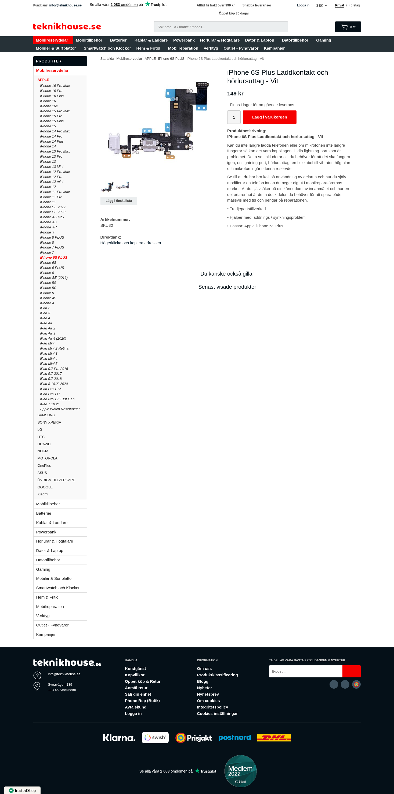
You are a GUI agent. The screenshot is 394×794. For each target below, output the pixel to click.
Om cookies (208, 700)
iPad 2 (45, 308)
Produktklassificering (217, 675)
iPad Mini (47, 343)
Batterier (119, 40)
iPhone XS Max (52, 217)
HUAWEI (62, 444)
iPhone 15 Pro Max (55, 111)
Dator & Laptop (260, 40)
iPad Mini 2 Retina (54, 348)
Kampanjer (274, 48)
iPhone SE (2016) (54, 278)
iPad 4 (45, 318)
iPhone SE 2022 (53, 207)
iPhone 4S (48, 298)
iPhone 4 (47, 303)
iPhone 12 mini (51, 182)
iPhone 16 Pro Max (55, 86)
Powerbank (184, 40)
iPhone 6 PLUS (52, 268)
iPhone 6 (47, 273)
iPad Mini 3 (48, 353)
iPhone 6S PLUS (53, 257)
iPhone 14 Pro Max (55, 131)
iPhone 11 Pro (51, 197)
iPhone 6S (48, 263)
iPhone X (47, 232)
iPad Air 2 (47, 328)
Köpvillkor (134, 675)
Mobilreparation (183, 48)
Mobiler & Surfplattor (57, 48)
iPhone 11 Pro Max (55, 192)
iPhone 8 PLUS (52, 237)
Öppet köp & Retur (143, 681)
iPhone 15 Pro (51, 116)
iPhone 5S (48, 283)
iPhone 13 (48, 161)
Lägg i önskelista (119, 201)
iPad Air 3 (47, 333)
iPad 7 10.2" (49, 404)
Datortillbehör (296, 40)
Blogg (202, 681)
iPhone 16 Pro (51, 91)
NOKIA (62, 451)
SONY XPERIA (62, 422)
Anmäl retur (136, 687)
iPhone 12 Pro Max (55, 172)
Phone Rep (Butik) (142, 700)
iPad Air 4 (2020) (53, 338)
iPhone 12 (48, 187)
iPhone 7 (47, 252)
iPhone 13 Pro (51, 156)
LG (62, 430)
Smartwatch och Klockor (107, 48)
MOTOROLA (62, 458)
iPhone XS (48, 222)
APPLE (62, 80)
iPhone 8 (47, 242)
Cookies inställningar (217, 713)
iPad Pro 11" (50, 394)
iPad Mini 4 (48, 359)
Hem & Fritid (149, 48)
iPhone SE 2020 (53, 212)
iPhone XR (48, 227)
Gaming (325, 40)
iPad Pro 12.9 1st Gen (57, 399)
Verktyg (211, 48)
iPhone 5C (48, 288)
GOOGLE (62, 487)
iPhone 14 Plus (52, 141)
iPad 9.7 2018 (51, 379)
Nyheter (204, 687)
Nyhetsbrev (208, 694)
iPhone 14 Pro (51, 136)
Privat (339, 5)
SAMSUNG (62, 415)
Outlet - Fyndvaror (241, 48)
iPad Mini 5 (48, 364)
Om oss (204, 668)
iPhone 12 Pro (51, 177)
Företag (354, 5)
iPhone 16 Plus (52, 96)
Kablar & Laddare (151, 40)
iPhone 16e (49, 106)
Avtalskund (135, 707)
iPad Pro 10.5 (51, 389)
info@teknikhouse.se (65, 5)
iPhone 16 (48, 101)
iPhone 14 (48, 146)
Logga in (303, 5)
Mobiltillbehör (90, 40)
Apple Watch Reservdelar (60, 409)
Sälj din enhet (138, 694)
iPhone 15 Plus (52, 121)
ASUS (62, 473)
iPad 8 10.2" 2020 (54, 384)
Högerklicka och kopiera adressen (130, 242)
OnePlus (62, 465)
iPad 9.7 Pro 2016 (54, 369)
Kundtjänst (135, 668)
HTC (62, 437)
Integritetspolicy (212, 707)
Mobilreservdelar (53, 40)
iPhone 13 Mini (51, 167)
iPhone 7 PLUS (52, 247)
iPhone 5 (47, 293)
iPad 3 (45, 313)
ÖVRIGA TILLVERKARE (62, 480)
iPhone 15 (48, 126)
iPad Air (46, 323)
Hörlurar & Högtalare (220, 40)
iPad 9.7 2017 (51, 374)
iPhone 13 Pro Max (55, 151)
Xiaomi (43, 494)
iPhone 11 (48, 202)
